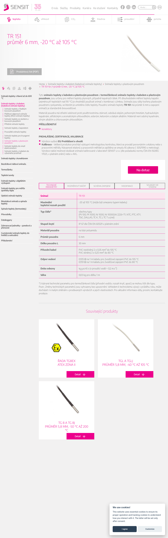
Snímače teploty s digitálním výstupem (13, 182)
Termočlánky (7, 169)
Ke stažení (99, 8)
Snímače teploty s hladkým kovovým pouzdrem (15, 110)
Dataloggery (6, 220)
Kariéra (87, 8)
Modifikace (127, 186)
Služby (64, 8)
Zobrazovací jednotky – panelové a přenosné (16, 226)
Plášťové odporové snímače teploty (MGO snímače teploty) (17, 115)
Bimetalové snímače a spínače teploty (14, 202)
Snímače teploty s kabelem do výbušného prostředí (16, 152)
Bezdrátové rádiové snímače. (13, 164)
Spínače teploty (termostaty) (13, 209)
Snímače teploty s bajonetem (16, 128)
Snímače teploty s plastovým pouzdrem (16, 142)
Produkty (75, 8)
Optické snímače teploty (11, 196)
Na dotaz (143, 170)
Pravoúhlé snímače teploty (15, 132)
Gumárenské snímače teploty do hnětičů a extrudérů (15, 234)
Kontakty (112, 8)
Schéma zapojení (102, 186)
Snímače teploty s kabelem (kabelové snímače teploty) (13, 104)
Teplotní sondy (7, 175)
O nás (54, 8)
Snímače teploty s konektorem (14, 158)
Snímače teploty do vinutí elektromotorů (14, 147)
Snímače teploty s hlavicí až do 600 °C (16, 97)
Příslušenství (6, 240)
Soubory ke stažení (152, 186)
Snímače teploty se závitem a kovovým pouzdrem (16, 120)
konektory (47, 129)
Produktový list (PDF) (24, 71)
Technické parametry (51, 186)
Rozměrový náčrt (76, 186)
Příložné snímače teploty (14, 124)
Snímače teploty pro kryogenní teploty (16, 137)
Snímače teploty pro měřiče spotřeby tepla (13, 189)
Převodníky (6, 214)
